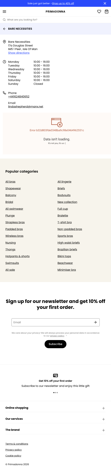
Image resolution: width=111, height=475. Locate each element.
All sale (10, 270)
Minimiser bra (67, 270)
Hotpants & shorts (17, 256)
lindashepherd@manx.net (25, 106)
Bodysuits (64, 195)
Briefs (61, 188)
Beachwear (65, 263)
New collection (67, 202)
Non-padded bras (70, 229)
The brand (55, 430)
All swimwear (14, 209)
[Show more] (66, 336)
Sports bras (65, 236)
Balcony (10, 195)
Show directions (18, 53)
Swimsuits (12, 263)
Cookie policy (13, 455)
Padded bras (14, 229)
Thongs (10, 249)
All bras (10, 182)
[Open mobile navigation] (4, 11)
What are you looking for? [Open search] (20, 19)
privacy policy (57, 335)
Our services (55, 419)
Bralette (63, 215)
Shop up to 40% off (63, 3)
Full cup (63, 209)
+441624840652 (18, 96)
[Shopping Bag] (106, 11)
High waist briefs (69, 243)
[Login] (99, 11)
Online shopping (55, 408)
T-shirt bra (65, 222)
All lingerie (65, 182)
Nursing (10, 243)
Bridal (9, 202)
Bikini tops (64, 256)
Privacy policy (13, 449)
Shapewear (13, 188)
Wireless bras (14, 236)
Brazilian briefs (67, 249)
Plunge (10, 215)
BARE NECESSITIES (17, 29)
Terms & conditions (16, 444)
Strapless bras (15, 222)
